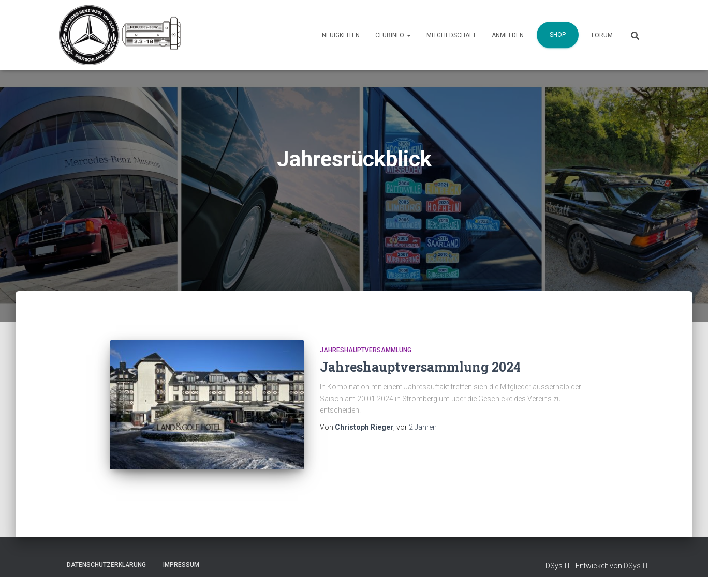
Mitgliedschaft (451, 35)
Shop (558, 34)
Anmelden (508, 35)
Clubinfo (393, 35)
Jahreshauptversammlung (365, 350)
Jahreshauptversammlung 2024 (420, 366)
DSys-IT (636, 565)
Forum (602, 35)
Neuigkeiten (341, 35)
